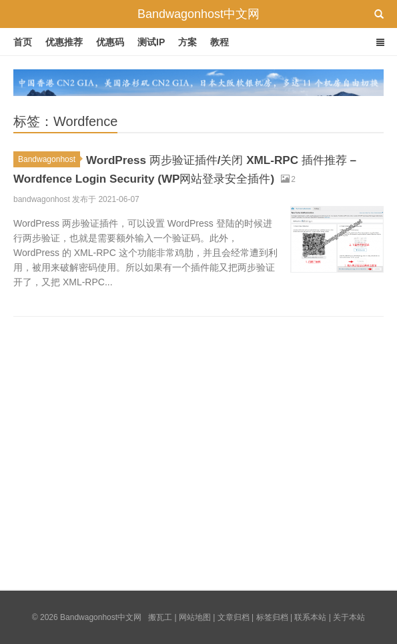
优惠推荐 (64, 42)
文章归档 (234, 617)
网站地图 (195, 617)
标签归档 (272, 617)
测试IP (151, 42)
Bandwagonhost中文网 (198, 14)
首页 (22, 42)
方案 (187, 42)
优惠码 (110, 42)
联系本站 (310, 617)
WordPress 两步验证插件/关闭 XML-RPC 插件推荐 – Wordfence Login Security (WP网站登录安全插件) (195, 177)
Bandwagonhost (49, 159)
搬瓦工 (160, 617)
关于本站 (349, 617)
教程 (219, 42)
